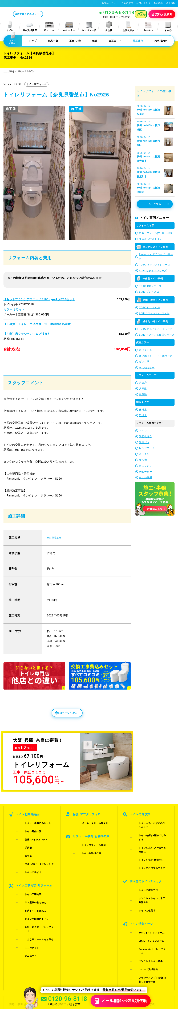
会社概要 (158, 3)
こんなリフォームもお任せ (33, 900)
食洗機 (108, 26)
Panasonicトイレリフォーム (149, 903)
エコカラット (26, 905)
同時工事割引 (17, 939)
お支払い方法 (109, 3)
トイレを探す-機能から (145, 848)
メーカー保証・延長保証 (89, 835)
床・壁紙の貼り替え (30, 882)
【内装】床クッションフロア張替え (26, 333)
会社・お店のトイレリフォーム (35, 896)
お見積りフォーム (62, 939)
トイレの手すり (27, 862)
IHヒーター (69, 26)
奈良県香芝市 (55, 548)
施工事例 (138, 40)
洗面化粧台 (128, 26)
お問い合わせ (143, 3)
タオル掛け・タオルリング (33, 857)
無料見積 (162, 14)
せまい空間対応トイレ (31, 891)
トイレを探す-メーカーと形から (150, 844)
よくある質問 (126, 3)
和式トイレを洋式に (30, 887)
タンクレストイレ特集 (145, 907)
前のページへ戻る (59, 725)
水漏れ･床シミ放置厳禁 (108, 957)
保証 (94, 40)
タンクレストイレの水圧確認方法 (151, 873)
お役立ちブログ (104, 964)
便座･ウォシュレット (30, 844)
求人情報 (170, 3)
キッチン (148, 26)
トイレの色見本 (141, 878)
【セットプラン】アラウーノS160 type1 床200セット (38, 299)
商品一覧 (53, 40)
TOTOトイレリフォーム (146, 894)
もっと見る (158, 204)
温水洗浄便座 (30, 26)
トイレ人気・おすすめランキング (151, 835)
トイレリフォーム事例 (88, 851)
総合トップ (144, 957)
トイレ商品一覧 (27, 839)
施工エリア (115, 40)
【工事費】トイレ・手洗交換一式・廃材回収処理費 (36, 324)
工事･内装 (75, 40)
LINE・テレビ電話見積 (66, 945)
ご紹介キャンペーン (21, 945)
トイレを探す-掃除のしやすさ (149, 839)
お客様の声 (160, 40)
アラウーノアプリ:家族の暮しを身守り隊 (150, 918)
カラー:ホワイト (14, 309)
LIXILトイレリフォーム (145, 898)
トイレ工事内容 (27, 878)
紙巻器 (22, 853)
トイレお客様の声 (85, 855)
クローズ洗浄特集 (142, 912)
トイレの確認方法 (142, 869)
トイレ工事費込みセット (32, 835)
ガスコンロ (49, 26)
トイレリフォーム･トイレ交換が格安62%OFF (29, 3)
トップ (33, 40)
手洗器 (22, 848)
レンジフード (89, 26)
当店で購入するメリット (42, 14)
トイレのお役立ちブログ (146, 853)
